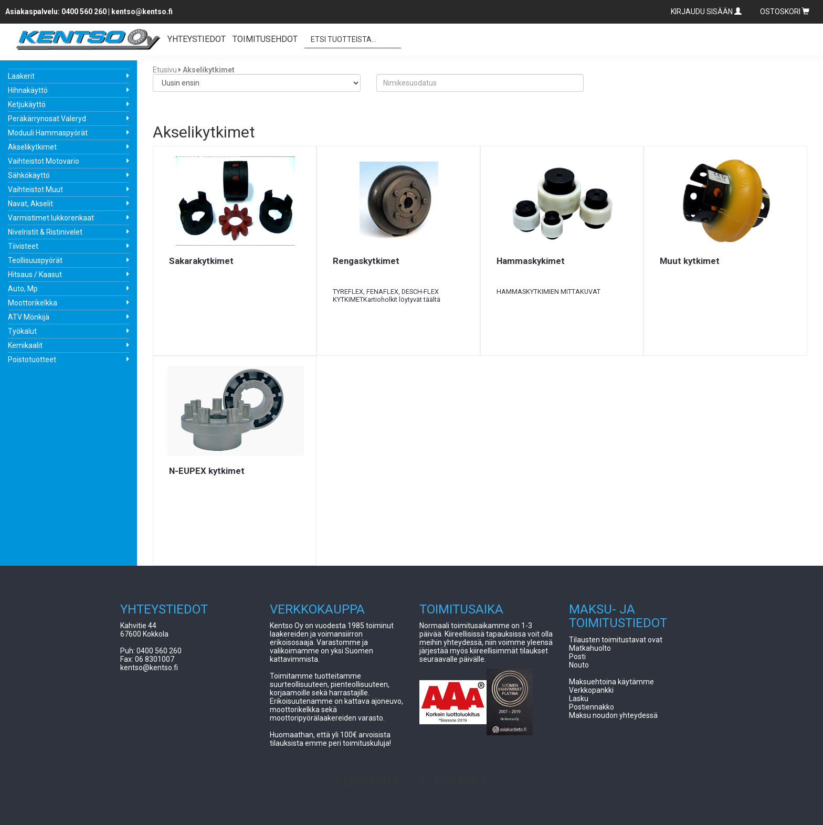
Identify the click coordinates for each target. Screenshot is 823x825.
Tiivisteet (23, 246)
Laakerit (21, 76)
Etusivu (165, 70)
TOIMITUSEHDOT (265, 39)
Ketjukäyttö (27, 104)
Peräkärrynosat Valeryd (47, 118)
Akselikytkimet (32, 147)
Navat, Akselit (30, 203)
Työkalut (22, 331)
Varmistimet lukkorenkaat (51, 218)
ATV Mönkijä (28, 317)
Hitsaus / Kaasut (35, 274)
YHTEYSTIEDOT (196, 39)
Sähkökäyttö (29, 175)
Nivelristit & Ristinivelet (45, 232)
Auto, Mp (23, 288)
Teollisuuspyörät (35, 260)
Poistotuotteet (32, 359)
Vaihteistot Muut (35, 189)
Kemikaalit (25, 345)
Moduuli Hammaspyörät (48, 133)
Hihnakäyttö (28, 90)
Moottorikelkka (32, 303)
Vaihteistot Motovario (43, 161)
